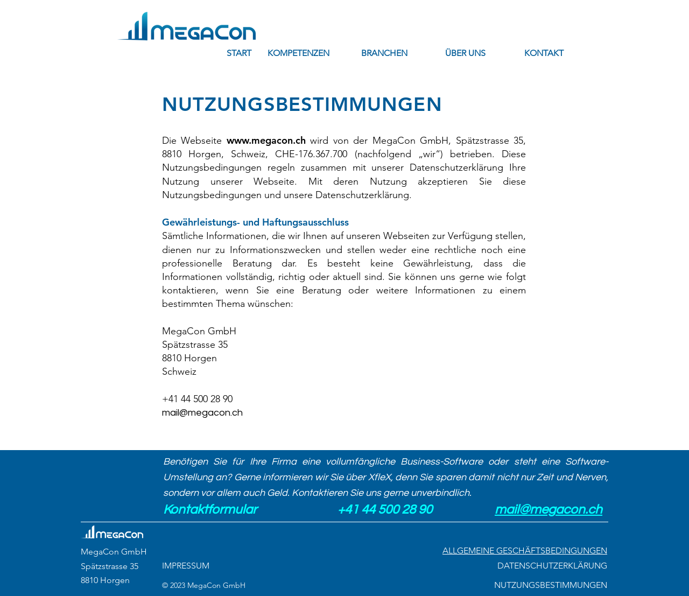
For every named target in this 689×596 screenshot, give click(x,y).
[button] (298, 53)
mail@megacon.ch (202, 413)
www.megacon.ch (266, 140)
